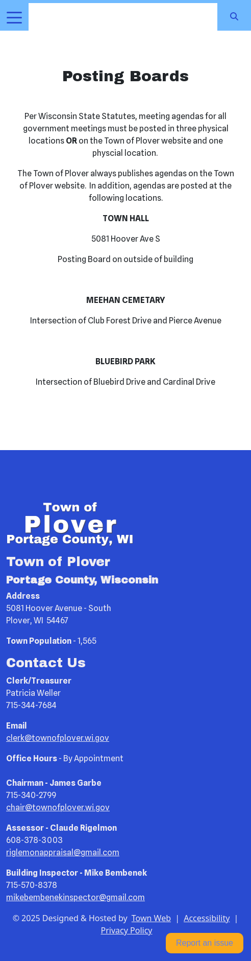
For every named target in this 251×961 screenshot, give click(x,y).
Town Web (151, 918)
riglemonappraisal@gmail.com (62, 852)
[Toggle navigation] (14, 17)
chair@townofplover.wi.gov (58, 807)
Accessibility (207, 918)
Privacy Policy (127, 930)
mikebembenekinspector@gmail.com (75, 897)
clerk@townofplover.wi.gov (57, 738)
